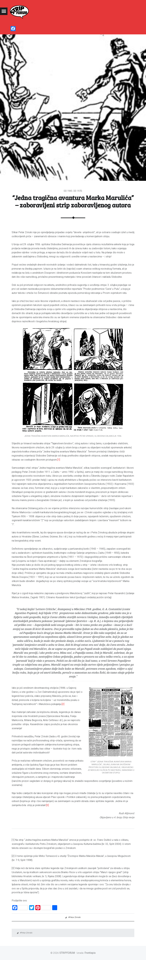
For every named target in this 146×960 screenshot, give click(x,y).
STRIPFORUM (67, 952)
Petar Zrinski (75, 917)
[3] (47, 805)
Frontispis (90, 952)
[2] (63, 704)
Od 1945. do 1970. (73, 190)
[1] (58, 459)
